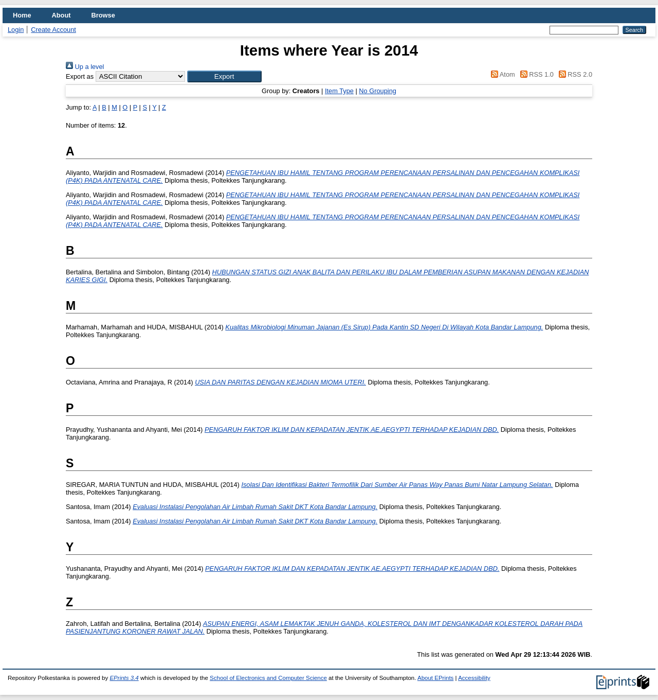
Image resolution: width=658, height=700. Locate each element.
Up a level (85, 67)
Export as (80, 76)
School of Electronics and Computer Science (268, 678)
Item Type (339, 91)
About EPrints (435, 678)
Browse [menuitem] (103, 15)
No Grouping (377, 91)
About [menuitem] (61, 15)
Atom (501, 74)
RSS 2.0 (573, 74)
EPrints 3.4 (123, 678)
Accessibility (474, 678)
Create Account (53, 29)
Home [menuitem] (22, 15)
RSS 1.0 (535, 74)
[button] (224, 76)
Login (16, 29)
